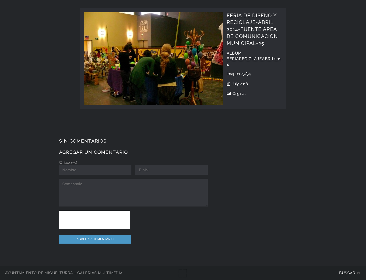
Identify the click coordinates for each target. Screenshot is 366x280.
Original (238, 93)
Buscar (347, 273)
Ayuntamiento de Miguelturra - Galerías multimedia (64, 273)
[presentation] (94, 220)
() (70, 162)
